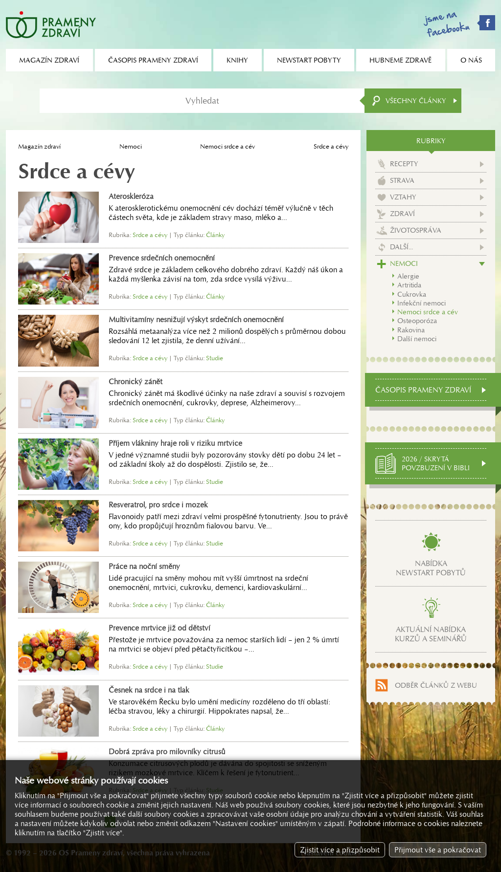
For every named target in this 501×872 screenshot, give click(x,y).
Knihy (237, 60)
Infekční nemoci (421, 303)
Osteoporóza (417, 320)
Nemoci (130, 146)
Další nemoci (416, 338)
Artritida (409, 285)
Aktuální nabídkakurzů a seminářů (431, 634)
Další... (401, 246)
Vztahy (403, 197)
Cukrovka (411, 294)
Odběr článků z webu (436, 685)
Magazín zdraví (39, 146)
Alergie (408, 276)
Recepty (404, 163)
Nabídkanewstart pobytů (431, 568)
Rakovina (411, 330)
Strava (402, 180)
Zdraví (402, 213)
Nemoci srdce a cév (227, 146)
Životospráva (415, 230)
